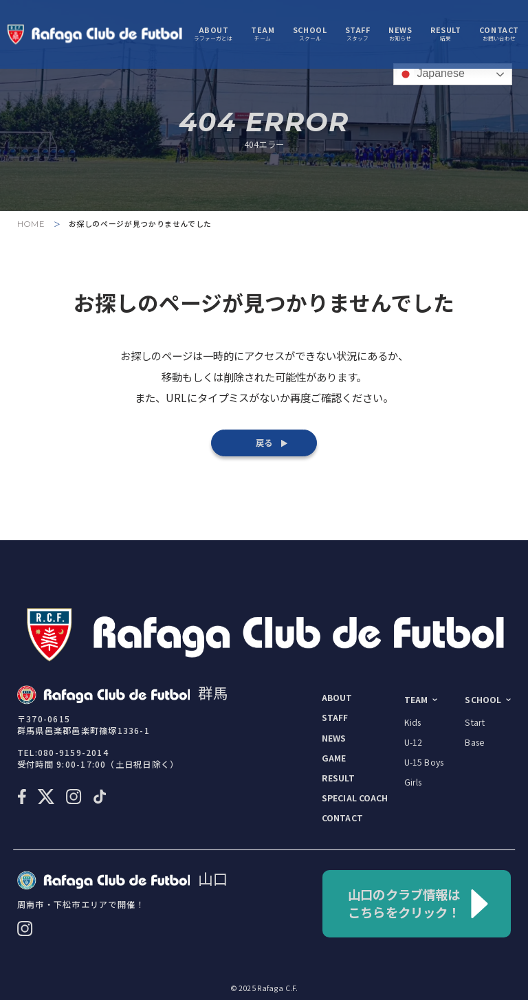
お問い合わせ (499, 35)
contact (342, 818)
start (475, 722)
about (337, 697)
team (416, 699)
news (334, 738)
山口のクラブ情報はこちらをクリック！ (419, 904)
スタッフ (358, 35)
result (338, 778)
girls (413, 782)
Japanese (431, 74)
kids (412, 722)
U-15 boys (423, 762)
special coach (355, 798)
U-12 (413, 742)
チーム (262, 35)
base (474, 742)
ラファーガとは (213, 35)
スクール (310, 35)
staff (335, 717)
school (483, 699)
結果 (445, 35)
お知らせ (400, 35)
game (334, 758)
